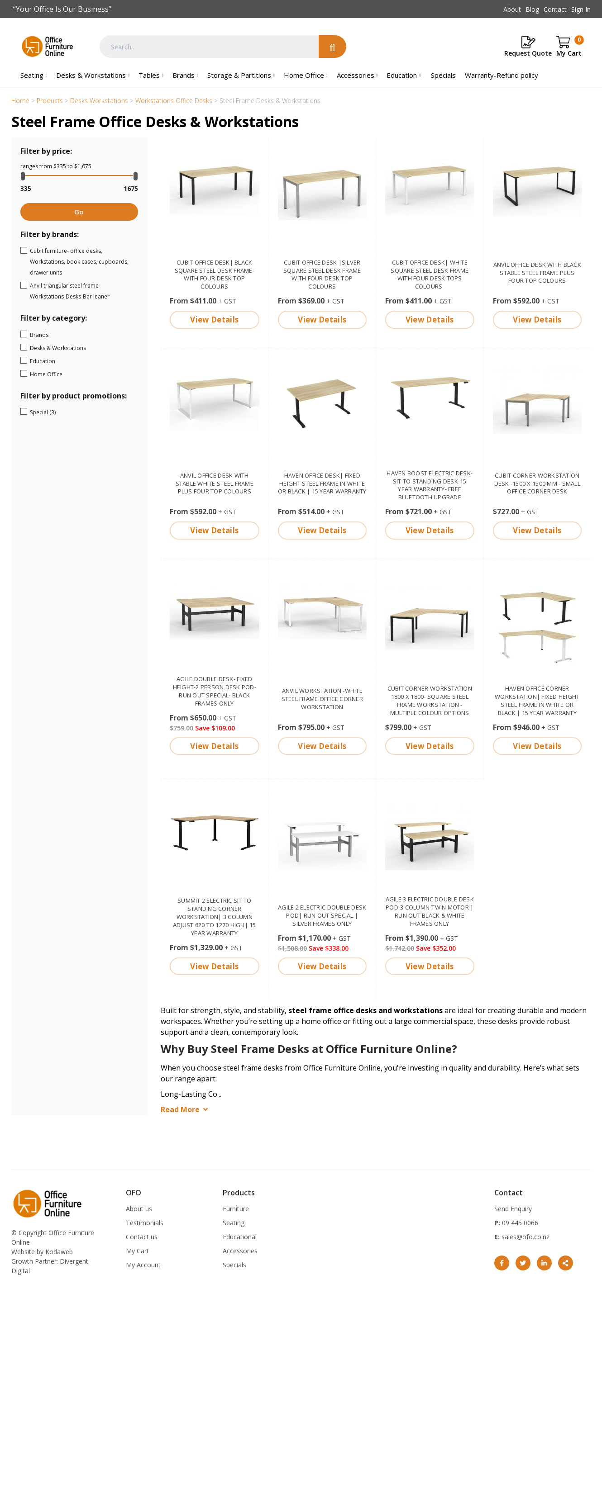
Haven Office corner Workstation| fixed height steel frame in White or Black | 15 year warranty (537, 700)
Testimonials (144, 1222)
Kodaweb (59, 1251)
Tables (149, 75)
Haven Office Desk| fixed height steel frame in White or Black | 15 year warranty (322, 483)
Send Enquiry (513, 1208)
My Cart (137, 1250)
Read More (180, 1109)
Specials (443, 75)
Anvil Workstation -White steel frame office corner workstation (322, 699)
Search (332, 47)
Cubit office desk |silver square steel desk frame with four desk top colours (322, 274)
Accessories (355, 75)
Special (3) (66, 411)
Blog (532, 9)
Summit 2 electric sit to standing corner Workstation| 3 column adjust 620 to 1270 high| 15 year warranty (214, 916)
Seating (31, 75)
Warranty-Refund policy (501, 75)
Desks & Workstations (91, 75)
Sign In (581, 9)
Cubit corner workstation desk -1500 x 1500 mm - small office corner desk (537, 483)
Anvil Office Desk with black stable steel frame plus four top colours (537, 273)
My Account (143, 1264)
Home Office (304, 75)
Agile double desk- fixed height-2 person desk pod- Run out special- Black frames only (215, 691)
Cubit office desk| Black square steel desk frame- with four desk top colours (214, 274)
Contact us (142, 1236)
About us (139, 1208)
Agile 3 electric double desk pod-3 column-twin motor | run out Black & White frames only (430, 911)
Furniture (236, 1208)
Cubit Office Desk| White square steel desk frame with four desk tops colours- (429, 274)
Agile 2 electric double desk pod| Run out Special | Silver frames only (322, 915)
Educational (240, 1236)
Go (79, 211)
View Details (214, 319)
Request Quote (528, 53)
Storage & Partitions (239, 75)
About (512, 9)
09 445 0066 (519, 1222)
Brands (183, 75)
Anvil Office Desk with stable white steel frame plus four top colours (214, 483)
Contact (555, 9)
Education (402, 75)
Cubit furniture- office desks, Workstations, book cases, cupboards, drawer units (82, 261)
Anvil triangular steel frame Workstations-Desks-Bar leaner (82, 291)
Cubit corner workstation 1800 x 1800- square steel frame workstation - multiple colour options (429, 700)
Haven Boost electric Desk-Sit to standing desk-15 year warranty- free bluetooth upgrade (430, 485)
